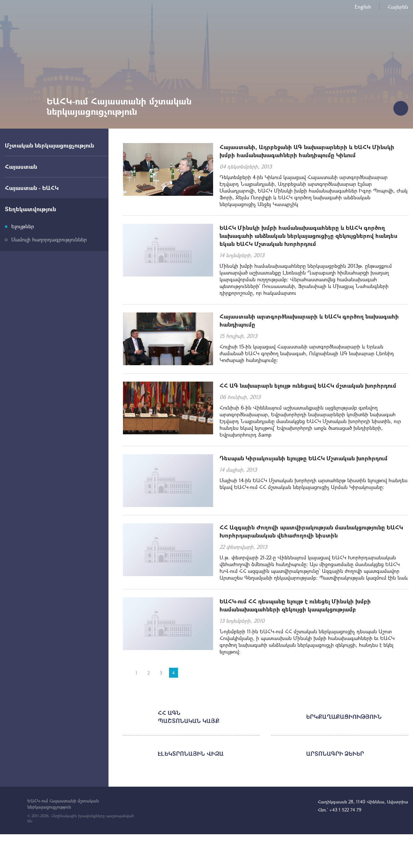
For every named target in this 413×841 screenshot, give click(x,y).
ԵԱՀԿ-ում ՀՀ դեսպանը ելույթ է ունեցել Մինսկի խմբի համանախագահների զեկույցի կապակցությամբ (295, 605)
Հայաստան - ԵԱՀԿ (32, 188)
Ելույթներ (22, 226)
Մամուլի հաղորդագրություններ (49, 239)
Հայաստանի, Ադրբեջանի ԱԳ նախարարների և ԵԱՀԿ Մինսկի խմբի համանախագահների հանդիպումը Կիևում (307, 151)
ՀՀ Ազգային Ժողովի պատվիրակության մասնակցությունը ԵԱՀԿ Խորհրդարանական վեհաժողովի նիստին (311, 531)
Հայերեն (398, 6)
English (363, 6)
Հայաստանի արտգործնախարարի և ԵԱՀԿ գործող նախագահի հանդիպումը (309, 320)
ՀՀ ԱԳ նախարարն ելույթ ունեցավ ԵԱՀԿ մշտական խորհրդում (308, 385)
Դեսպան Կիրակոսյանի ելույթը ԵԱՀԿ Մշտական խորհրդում (304, 458)
